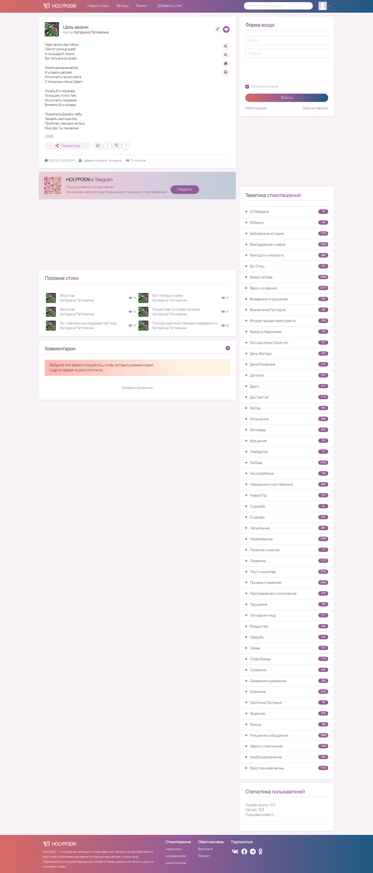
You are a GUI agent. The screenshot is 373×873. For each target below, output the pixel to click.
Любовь (286, 462)
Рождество (286, 626)
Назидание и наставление (286, 484)
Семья (286, 648)
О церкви (286, 517)
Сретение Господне (286, 702)
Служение (286, 669)
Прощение (286, 604)
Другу (286, 386)
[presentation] (281, 71)
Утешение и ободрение (286, 735)
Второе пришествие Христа (286, 320)
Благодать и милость (286, 255)
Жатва (286, 408)
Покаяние (286, 560)
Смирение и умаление (286, 680)
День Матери (286, 353)
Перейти (184, 189)
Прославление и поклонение (286, 593)
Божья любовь (286, 277)
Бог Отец (286, 266)
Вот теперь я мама (167, 295)
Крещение (286, 440)
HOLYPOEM (78, 180)
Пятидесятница (286, 615)
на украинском (176, 856)
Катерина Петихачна (91, 32)
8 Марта (286, 222)
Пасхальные (286, 527)
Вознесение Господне (286, 309)
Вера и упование (286, 288)
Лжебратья (286, 451)
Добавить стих (169, 5)
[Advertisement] (137, 236)
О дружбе (286, 506)
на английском (176, 863)
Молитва (67, 295)
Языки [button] (141, 5)
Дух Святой (286, 397)
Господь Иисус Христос (286, 342)
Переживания (286, 538)
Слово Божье (286, 658)
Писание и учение (286, 549)
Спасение (286, 691)
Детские (286, 375)
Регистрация (255, 108)
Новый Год (286, 495)
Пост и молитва (286, 571)
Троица (286, 724)
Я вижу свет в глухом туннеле (176, 309)
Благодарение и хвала (286, 244)
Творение (286, 713)
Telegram (204, 856)
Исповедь (286, 429)
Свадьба (286, 637)
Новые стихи (97, 5)
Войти (287, 97)
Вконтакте (205, 849)
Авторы (122, 5)
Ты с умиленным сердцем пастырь (88, 323)
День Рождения (286, 364)
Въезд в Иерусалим (286, 331)
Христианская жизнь (286, 768)
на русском (173, 849)
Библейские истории (286, 233)
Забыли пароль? (315, 108)
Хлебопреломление (286, 757)
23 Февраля (286, 211)
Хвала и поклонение (286, 746)
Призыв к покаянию (286, 582)
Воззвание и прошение (286, 299)
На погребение (286, 473)
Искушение (286, 418)
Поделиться (67, 145)
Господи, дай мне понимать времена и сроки (188, 323)
